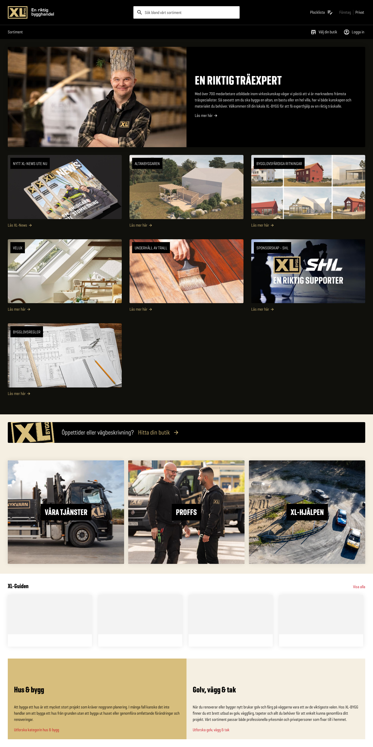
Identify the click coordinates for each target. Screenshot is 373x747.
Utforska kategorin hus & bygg (36, 730)
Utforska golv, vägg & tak (211, 730)
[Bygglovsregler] (65, 361)
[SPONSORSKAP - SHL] (308, 277)
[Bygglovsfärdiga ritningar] (308, 193)
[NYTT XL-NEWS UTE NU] (65, 193)
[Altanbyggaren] (186, 193)
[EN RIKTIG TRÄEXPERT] (186, 97)
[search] (186, 12)
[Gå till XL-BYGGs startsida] (68, 12)
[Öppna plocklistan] (321, 12)
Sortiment (15, 32)
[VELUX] (65, 277)
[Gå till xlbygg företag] (345, 12)
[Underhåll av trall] (186, 277)
